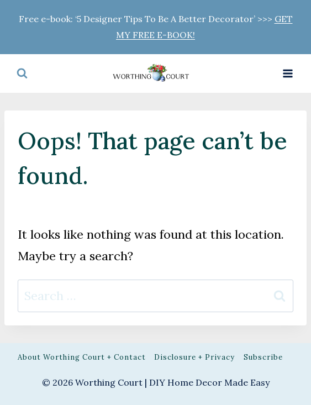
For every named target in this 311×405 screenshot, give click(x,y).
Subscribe (263, 357)
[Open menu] (287, 73)
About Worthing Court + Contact (82, 357)
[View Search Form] (22, 73)
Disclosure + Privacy (194, 357)
